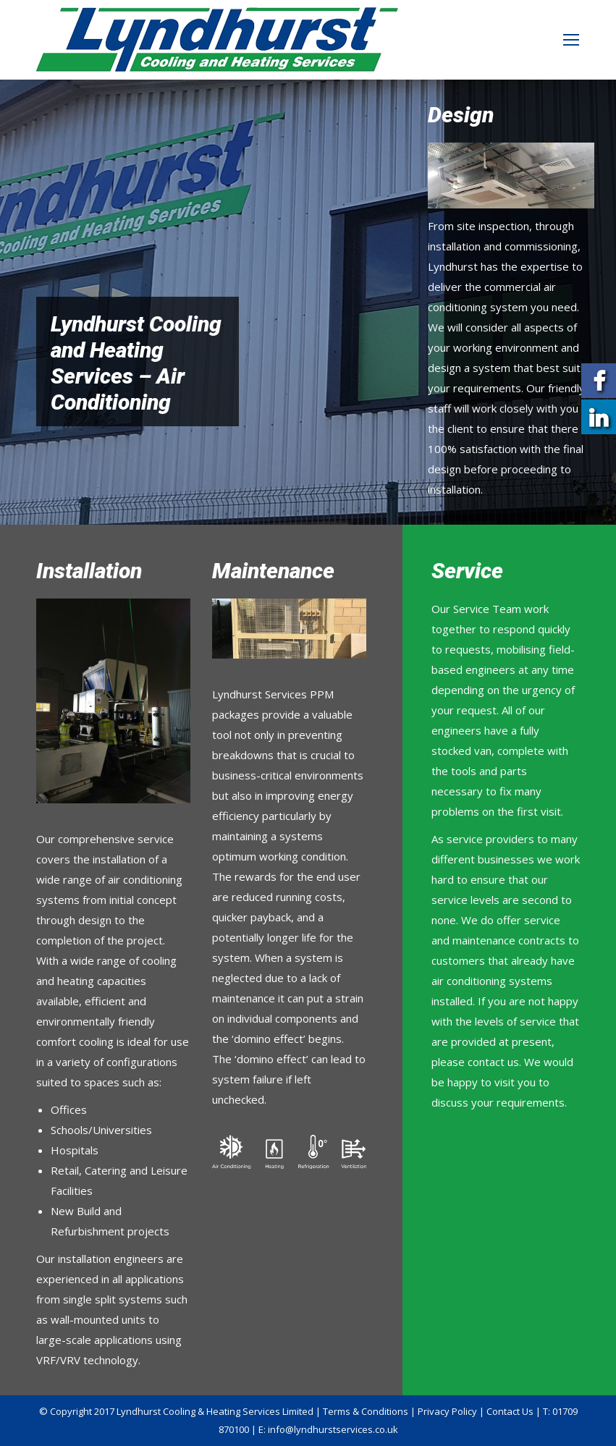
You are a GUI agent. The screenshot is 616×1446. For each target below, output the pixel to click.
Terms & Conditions (365, 1411)
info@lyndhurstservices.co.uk (333, 1429)
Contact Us (509, 1411)
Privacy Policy (447, 1411)
